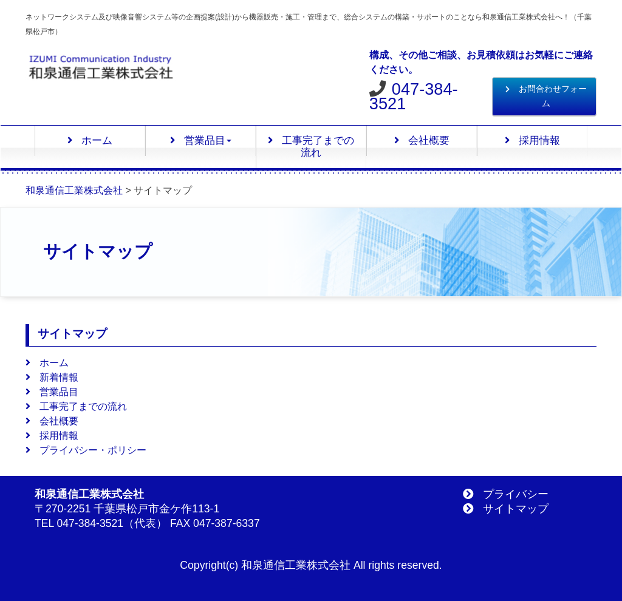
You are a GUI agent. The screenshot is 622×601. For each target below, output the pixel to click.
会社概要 (421, 140)
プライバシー (506, 494)
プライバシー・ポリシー (86, 450)
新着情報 (52, 377)
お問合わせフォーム (546, 96)
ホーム (89, 140)
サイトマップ (506, 509)
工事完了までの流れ (311, 146)
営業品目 (200, 140)
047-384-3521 (413, 96)
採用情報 (532, 140)
